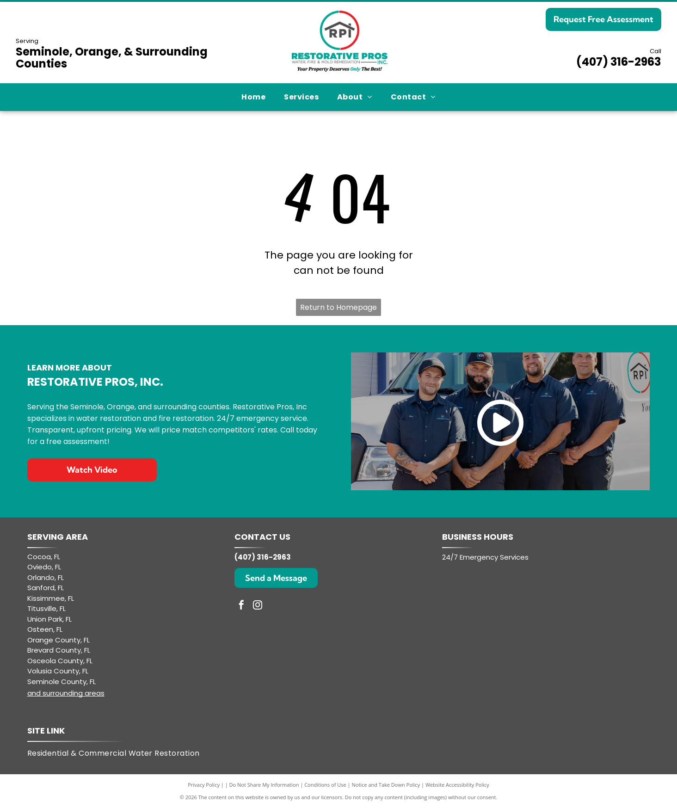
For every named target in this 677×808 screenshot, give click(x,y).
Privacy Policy (204, 784)
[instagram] (258, 606)
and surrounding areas (66, 693)
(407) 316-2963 (618, 61)
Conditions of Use (325, 784)
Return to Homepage (338, 307)
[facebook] (241, 606)
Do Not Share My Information (264, 784)
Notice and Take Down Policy (386, 784)
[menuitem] (253, 97)
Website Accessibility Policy (457, 784)
